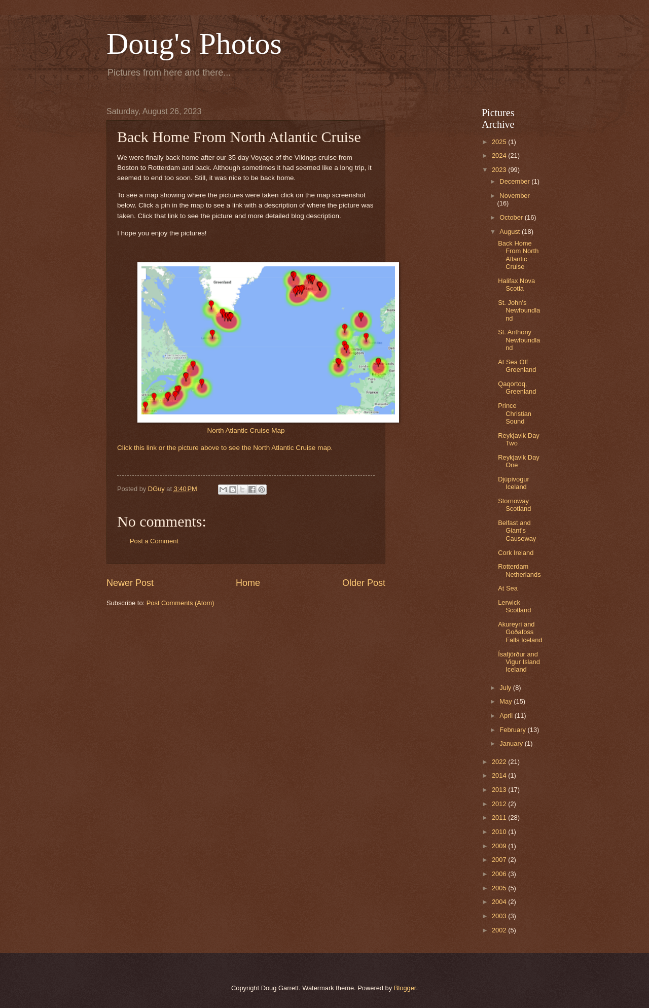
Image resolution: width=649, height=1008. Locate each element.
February (513, 730)
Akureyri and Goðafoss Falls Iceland (520, 632)
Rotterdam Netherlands (519, 570)
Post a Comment (154, 541)
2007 (500, 859)
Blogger (405, 988)
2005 (500, 888)
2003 (500, 916)
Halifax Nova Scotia (516, 284)
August (510, 231)
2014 (500, 775)
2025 (500, 142)
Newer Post (130, 583)
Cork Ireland (515, 553)
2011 (500, 817)
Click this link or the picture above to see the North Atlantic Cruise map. (225, 447)
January (511, 743)
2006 (500, 874)
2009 (500, 846)
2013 (500, 789)
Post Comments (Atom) (180, 603)
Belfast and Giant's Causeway (517, 530)
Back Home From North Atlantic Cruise (518, 254)
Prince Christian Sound (514, 413)
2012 (500, 804)
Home (248, 583)
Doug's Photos (194, 43)
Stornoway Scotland (514, 504)
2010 (500, 832)
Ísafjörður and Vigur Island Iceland (519, 662)
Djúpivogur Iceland (513, 483)
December (515, 181)
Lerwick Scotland (514, 606)
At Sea (508, 588)
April (506, 715)
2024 (500, 155)
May (506, 701)
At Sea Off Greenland (517, 365)
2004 (500, 902)
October (511, 217)
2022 (500, 762)
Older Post (363, 583)
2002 (500, 930)
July (506, 687)
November (514, 195)
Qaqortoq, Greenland (517, 387)
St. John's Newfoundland (519, 310)
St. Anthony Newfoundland (519, 340)
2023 (500, 169)
